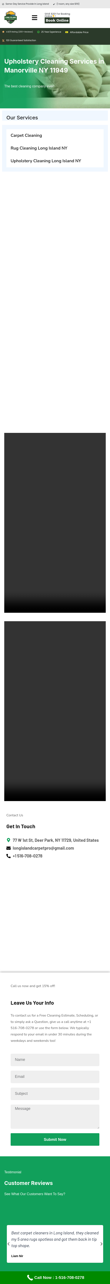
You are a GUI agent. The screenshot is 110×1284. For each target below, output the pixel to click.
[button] (8, 1244)
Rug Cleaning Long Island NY (39, 148)
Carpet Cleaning (26, 135)
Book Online (57, 20)
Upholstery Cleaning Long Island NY (46, 161)
